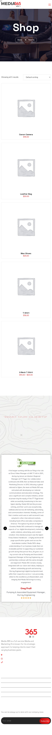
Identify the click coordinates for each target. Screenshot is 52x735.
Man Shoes (26, 253)
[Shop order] (37, 77)
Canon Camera (26, 134)
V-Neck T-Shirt (26, 372)
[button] (5, 528)
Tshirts (31, 40)
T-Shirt (26, 313)
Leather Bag (26, 194)
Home (20, 40)
